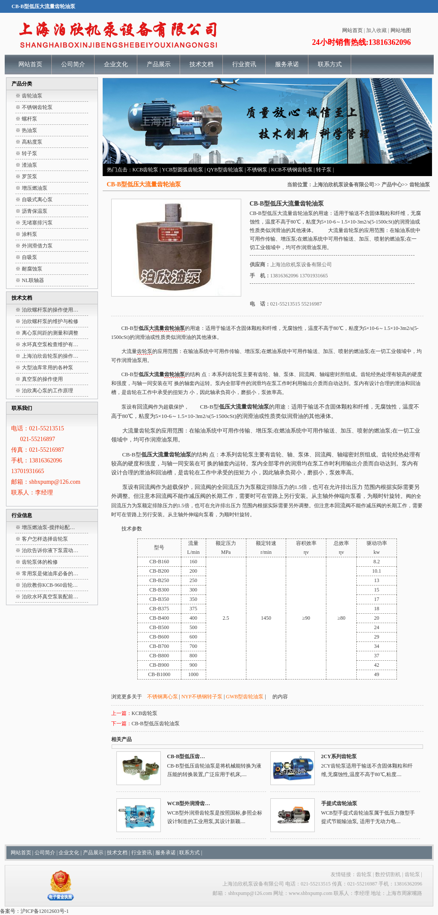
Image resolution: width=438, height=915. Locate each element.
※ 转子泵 (26, 153)
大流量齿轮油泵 (295, 213)
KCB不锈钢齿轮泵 (292, 170)
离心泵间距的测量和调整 (50, 333)
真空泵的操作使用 (42, 379)
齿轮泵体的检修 (40, 562)
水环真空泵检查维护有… (50, 344)
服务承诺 (287, 64)
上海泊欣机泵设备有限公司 (343, 185)
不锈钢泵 (257, 170)
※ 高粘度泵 (28, 142)
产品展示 (159, 64)
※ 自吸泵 (26, 257)
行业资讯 (244, 64)
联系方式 (330, 64)
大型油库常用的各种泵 (47, 368)
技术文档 (201, 64)
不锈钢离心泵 (162, 697)
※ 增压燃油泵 (31, 188)
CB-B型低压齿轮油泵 (156, 724)
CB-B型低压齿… (186, 756)
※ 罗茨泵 (26, 176)
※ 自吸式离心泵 (34, 200)
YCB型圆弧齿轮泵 (183, 170)
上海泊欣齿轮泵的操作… (50, 356)
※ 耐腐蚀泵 (28, 269)
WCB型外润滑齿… (188, 803)
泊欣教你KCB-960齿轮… (50, 585)
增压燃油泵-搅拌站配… (48, 527)
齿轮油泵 (419, 185)
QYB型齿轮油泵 (225, 170)
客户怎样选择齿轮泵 (45, 539)
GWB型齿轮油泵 (244, 697)
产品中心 (392, 185)
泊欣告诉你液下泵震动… (50, 550)
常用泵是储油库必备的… (50, 574)
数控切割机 (388, 874)
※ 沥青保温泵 (31, 211)
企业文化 (116, 64)
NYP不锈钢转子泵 (201, 697)
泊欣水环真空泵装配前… (50, 597)
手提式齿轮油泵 (339, 803)
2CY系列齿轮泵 (339, 756)
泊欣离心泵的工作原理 (47, 391)
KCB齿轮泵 (146, 170)
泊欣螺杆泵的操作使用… (50, 310)
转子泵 (323, 170)
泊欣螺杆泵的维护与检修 (50, 321)
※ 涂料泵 (26, 234)
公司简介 (73, 64)
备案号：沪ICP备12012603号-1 (34, 911)
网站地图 (401, 30)
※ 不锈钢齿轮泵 (34, 107)
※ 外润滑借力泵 (34, 246)
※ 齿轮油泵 (28, 96)
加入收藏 (376, 30)
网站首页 (352, 30)
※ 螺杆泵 (26, 119)
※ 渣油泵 (26, 165)
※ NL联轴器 (29, 280)
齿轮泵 (351, 230)
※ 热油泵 (26, 130)
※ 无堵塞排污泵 (34, 223)
